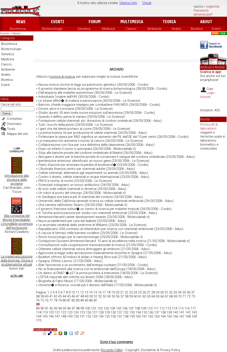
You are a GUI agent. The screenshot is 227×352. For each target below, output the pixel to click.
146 (51, 316)
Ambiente (154, 29)
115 (180, 308)
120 (51, 312)
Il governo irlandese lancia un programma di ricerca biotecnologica (86, 89)
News (20, 21)
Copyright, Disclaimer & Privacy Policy (152, 350)
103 (106, 308)
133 (132, 312)
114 (174, 308)
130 (113, 312)
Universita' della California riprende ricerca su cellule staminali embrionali (90, 201)
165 (169, 316)
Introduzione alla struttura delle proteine (17, 180)
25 (139, 292)
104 (112, 308)
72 (189, 296)
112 (162, 308)
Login (210, 93)
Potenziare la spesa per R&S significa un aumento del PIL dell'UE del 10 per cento (97, 137)
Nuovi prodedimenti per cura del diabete (67, 221)
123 (69, 312)
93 (55, 308)
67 (166, 296)
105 (118, 308)
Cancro (131, 29)
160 (138, 316)
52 (100, 296)
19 (113, 292)
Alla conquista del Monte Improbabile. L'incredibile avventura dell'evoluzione (17, 222)
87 (95, 300)
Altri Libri (16, 276)
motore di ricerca (62, 77)
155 (107, 316)
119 (45, 312)
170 (38, 320)
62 (144, 296)
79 (60, 300)
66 (162, 296)
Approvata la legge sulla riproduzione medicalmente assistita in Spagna (90, 253)
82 (73, 300)
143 (194, 312)
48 (82, 296)
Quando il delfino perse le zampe (62, 117)
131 (119, 312)
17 (104, 292)
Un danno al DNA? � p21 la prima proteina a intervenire (78, 273)
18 (108, 292)
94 (60, 308)
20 (117, 292)
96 (69, 308)
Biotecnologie (52, 29)
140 (175, 312)
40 (46, 296)
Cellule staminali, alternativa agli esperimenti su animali (78, 173)
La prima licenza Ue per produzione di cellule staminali (77, 133)
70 (180, 296)
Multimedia (131, 21)
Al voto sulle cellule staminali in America (67, 189)
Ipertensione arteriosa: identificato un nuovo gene (74, 161)
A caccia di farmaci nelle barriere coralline (68, 233)
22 (126, 292)
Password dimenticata (202, 12)
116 (187, 308)
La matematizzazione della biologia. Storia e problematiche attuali (17, 260)
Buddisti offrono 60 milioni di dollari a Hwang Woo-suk (77, 257)
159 (132, 316)
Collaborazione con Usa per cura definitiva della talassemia (81, 145)
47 (78, 296)
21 (122, 292)
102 (100, 308)
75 (42, 300)
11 (77, 292)
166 (175, 316)
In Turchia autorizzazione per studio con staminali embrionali (82, 213)
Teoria (169, 21)
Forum (94, 21)
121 (57, 312)
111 (156, 308)
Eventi (57, 21)
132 (125, 312)
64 (153, 296)
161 (144, 316)
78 (55, 300)
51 (95, 296)
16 (100, 292)
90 (42, 308)
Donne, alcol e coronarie (56, 109)
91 (46, 308)
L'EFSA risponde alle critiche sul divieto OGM (70, 277)
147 (57, 316)
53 (104, 296)
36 (188, 292)
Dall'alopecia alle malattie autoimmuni (65, 93)
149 (69, 316)
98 (78, 308)
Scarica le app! (210, 72)
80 (64, 300)
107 (131, 308)
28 (153, 292)
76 (46, 300)
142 (188, 312)
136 (150, 312)
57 (122, 296)
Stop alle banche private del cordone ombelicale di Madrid (80, 153)
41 (51, 296)
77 (51, 300)
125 (82, 312)
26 (144, 292)
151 (82, 316)
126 (88, 312)
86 (91, 300)
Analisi (176, 29)
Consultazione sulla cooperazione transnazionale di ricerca (81, 245)
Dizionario (14, 124)
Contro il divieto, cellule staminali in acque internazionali (78, 177)
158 (125, 316)
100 (87, 308)
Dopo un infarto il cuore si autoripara (65, 149)
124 (76, 312)
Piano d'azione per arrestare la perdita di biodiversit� (77, 165)
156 (113, 316)
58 (126, 296)
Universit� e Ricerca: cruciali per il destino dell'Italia (75, 285)
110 (149, 308)
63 (149, 296)
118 (38, 312)
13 (86, 292)
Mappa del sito (17, 134)
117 (193, 308)
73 (193, 296)
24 (135, 292)
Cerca (6, 113)
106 (124, 308)
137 (156, 312)
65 (157, 296)
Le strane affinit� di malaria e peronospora (70, 101)
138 (163, 312)
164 (163, 316)
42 (55, 296)
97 (73, 308)
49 (86, 296)
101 (93, 308)
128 (101, 312)
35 (184, 292)
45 (69, 296)
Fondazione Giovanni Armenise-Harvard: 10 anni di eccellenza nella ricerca (92, 241)
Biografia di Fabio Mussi (55, 281)
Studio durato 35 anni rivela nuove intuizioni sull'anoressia (80, 113)
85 (86, 300)
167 (181, 316)
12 (82, 292)
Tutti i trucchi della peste (56, 125)
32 (171, 292)
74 (38, 300)
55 (113, 296)
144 (38, 316)
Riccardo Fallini (112, 350)
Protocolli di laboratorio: (209, 126)
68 (171, 296)
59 (131, 296)
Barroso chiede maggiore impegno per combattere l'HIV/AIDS (83, 105)
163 (156, 316)
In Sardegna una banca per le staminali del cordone (75, 197)
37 (193, 292)
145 (45, 316)
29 (157, 292)
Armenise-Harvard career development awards (72, 217)
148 (63, 316)
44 (64, 296)
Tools (11, 129)
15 (95, 292)
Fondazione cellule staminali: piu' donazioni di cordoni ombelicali (85, 121)
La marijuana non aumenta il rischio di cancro (71, 141)
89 (38, 308)
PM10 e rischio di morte (55, 181)
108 (137, 308)
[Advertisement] (116, 48)
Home (4, 33)
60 (135, 296)
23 (131, 292)
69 (175, 296)
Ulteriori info (128, 3)
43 (60, 296)
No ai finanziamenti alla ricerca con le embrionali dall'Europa (81, 269)
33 (175, 292)
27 (148, 292)
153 (94, 316)
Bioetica (197, 29)
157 (119, 316)
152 (88, 316)
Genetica (83, 29)
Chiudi (146, 3)
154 (101, 316)
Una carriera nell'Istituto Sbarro (61, 205)
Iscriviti (205, 97)
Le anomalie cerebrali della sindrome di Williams (73, 225)
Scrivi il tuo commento (116, 342)
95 (64, 308)
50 (91, 296)
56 (117, 296)
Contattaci (14, 119)
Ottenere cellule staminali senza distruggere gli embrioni (79, 249)
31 (166, 292)
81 (69, 300)
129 (107, 312)
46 (73, 296)
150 (76, 316)
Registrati (213, 6)
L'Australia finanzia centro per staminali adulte (71, 169)
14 (91, 292)
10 (73, 292)
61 (140, 296)
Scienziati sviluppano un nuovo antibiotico (69, 185)
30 (162, 292)
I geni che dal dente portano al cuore (65, 129)
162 (150, 316)
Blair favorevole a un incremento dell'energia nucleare (77, 265)
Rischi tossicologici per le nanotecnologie (68, 237)
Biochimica (18, 29)
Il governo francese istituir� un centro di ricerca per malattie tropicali (88, 209)
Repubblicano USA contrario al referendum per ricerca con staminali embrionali (95, 229)
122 (63, 312)
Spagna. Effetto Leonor (55, 261)
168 (188, 316)
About (206, 21)
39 (42, 296)
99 (82, 308)
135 (144, 312)
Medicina (108, 29)
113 (168, 308)
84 (82, 300)
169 (194, 316)
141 (181, 312)
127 (94, 312)
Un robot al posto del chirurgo (60, 193)
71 (184, 296)
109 (143, 308)
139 (169, 312)
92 (51, 308)
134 (138, 312)
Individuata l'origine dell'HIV (57, 97)
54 (109, 296)
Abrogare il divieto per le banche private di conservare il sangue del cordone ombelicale (101, 157)
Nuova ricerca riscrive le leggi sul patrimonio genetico (77, 85)
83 (78, 300)
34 (179, 292)
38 (38, 296)
